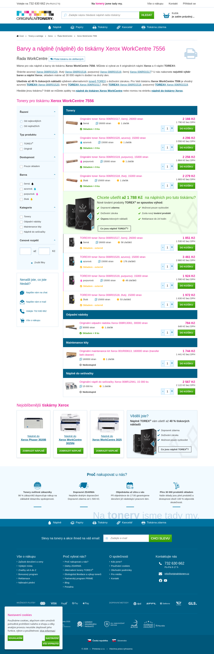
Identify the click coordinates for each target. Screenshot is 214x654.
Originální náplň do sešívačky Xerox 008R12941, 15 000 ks (114, 382)
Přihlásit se (189, 3)
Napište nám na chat (33, 292)
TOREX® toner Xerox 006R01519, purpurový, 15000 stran (114, 276)
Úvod (21, 36)
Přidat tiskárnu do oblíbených (66, 59)
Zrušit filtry (38, 262)
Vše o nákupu (155, 3)
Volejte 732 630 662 (33, 311)
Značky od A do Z (27, 570)
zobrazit (33, 450)
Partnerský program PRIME (79, 578)
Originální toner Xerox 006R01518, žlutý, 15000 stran (111, 176)
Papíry (75, 27)
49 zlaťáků (131, 280)
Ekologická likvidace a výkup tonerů (83, 574)
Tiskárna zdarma (157, 27)
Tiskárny (100, 27)
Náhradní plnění (26, 582)
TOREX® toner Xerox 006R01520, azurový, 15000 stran (112, 257)
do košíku (186, 128)
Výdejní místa (25, 565)
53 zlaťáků (125, 299)
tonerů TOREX (97, 81)
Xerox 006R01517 (140, 72)
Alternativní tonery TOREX (79, 569)
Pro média (116, 574)
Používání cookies (120, 565)
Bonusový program (28, 574)
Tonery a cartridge (35, 36)
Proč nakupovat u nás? (76, 561)
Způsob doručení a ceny (30, 561)
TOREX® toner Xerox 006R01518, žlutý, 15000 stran (111, 295)
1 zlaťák (125, 123)
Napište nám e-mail (33, 301)
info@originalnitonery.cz (177, 573)
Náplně (51, 27)
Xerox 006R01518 (75, 72)
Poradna (69, 586)
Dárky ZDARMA (73, 565)
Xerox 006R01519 (110, 72)
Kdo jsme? (116, 561)
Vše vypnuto (51, 643)
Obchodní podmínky (121, 570)
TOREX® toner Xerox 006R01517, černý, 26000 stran (111, 238)
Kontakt (173, 3)
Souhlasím (15, 638)
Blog (67, 582)
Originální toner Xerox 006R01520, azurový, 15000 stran (113, 138)
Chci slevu (160, 538)
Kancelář (126, 27)
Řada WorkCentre (64, 36)
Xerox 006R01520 (47, 72)
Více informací (47, 630)
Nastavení (52, 638)
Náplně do (70, 440)
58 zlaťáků (126, 242)
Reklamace (24, 578)
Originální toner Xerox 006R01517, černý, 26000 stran (111, 119)
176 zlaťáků (129, 261)
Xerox (50, 36)
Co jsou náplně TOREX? (114, 228)
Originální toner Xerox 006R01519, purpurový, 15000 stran (114, 157)
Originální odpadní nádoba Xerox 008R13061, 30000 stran (114, 323)
